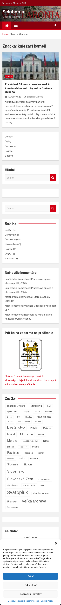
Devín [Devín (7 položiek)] (37, 412)
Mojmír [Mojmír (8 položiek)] (41, 434)
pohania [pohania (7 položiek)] (10, 447)
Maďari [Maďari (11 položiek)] (34, 427)
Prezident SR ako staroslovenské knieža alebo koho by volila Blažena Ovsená (28, 88)
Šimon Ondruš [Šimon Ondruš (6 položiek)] (12, 507)
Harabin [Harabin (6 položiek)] (28, 417)
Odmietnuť (31, 585)
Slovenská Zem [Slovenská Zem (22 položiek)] (20, 479)
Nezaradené (11, 244)
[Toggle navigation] (15, 25)
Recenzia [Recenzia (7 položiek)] (29, 453)
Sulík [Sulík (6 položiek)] (42, 485)
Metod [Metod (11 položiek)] (11, 434)
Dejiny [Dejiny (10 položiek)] (26, 411)
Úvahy (8, 253)
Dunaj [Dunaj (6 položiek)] (9, 417)
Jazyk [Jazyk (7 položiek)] (10, 422)
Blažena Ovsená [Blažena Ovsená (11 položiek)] (16, 405)
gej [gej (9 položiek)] (18, 416)
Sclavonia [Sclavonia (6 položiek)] (10, 459)
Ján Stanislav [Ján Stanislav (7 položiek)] (24, 422)
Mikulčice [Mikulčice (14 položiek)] (26, 434)
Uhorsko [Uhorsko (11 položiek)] (12, 501)
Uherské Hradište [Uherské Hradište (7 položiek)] (40, 493)
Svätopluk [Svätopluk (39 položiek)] (17, 492)
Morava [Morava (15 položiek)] (12, 441)
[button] (56, 543)
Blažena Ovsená (33, 96)
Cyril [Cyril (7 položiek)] (49, 406)
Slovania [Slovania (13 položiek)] (12, 464)
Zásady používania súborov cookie (23, 601)
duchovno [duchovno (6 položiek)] (48, 412)
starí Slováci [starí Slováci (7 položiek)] (12, 485)
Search (53, 177)
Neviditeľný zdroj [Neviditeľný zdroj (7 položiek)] (30, 441)
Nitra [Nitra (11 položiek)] (46, 440)
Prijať (30, 576)
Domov (9, 76)
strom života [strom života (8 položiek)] (29, 485)
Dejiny (8, 141)
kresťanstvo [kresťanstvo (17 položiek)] (16, 427)
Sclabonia (13, 12)
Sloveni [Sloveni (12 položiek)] (27, 464)
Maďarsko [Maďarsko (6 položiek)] (47, 428)
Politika (9, 151)
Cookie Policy (47, 601)
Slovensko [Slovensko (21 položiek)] (15, 471)
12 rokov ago (13, 96)
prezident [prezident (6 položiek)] (23, 447)
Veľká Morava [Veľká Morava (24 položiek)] (34, 501)
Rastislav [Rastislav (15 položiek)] (13, 452)
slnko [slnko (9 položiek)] (22, 458)
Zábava (9, 155)
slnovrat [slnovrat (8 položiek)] (34, 458)
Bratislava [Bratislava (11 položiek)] (36, 405)
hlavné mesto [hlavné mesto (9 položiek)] (44, 416)
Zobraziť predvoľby (30, 594)
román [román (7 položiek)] (41, 453)
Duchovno (10, 146)
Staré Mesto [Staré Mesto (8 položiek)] (44, 479)
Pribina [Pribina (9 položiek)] (35, 446)
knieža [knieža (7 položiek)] (38, 422)
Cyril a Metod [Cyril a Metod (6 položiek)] (12, 412)
